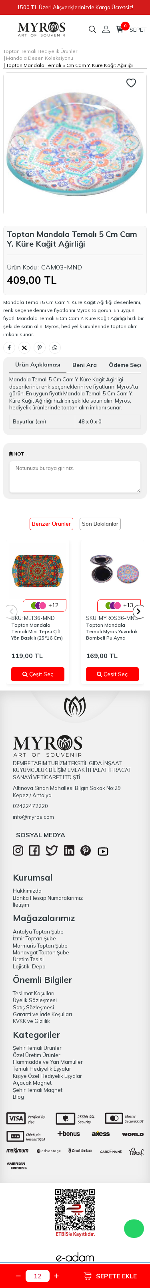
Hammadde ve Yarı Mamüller (48, 1062)
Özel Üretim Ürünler (36, 1055)
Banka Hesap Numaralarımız (48, 898)
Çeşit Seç (40, 674)
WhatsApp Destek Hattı (134, 1228)
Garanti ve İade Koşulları (42, 1014)
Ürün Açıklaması (37, 364)
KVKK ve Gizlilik (31, 1021)
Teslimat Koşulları (33, 993)
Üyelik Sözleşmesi (35, 1000)
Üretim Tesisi (28, 959)
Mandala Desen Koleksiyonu (39, 58)
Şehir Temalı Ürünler (37, 1048)
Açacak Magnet (32, 1082)
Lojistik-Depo (29, 966)
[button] (140, 612)
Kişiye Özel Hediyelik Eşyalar (47, 1076)
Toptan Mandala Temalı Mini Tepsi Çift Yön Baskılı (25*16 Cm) (37, 631)
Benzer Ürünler (51, 523)
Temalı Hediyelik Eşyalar (42, 1068)
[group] (75, 144)
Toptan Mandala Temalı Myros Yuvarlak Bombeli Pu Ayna (112, 631)
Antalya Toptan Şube (38, 931)
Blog (18, 1097)
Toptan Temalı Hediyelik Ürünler (40, 51)
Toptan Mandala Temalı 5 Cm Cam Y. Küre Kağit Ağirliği (69, 65)
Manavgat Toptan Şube (41, 952)
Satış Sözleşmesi (33, 1007)
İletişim (21, 904)
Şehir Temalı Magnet (37, 1090)
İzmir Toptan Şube (34, 938)
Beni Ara (84, 365)
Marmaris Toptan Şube (40, 945)
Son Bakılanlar (100, 523)
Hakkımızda (27, 890)
